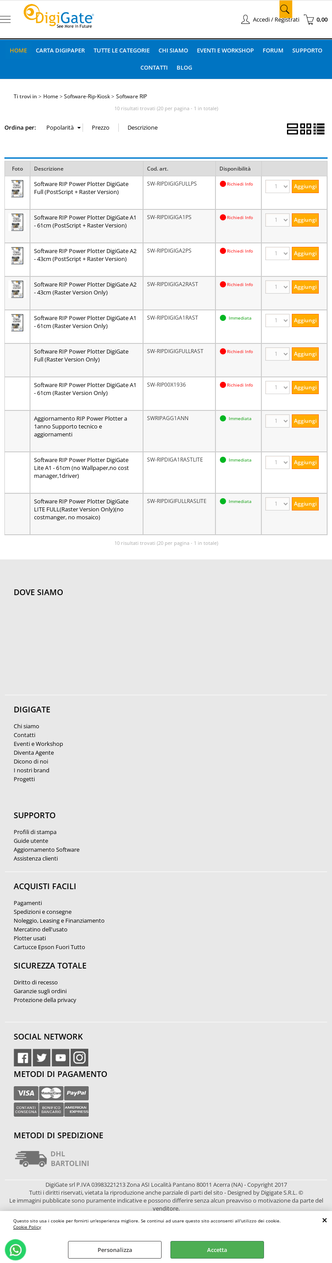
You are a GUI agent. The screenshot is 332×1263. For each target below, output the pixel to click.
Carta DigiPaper (60, 50)
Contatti (154, 67)
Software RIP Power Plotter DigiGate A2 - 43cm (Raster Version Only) (85, 288)
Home (18, 50)
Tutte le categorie (122, 50)
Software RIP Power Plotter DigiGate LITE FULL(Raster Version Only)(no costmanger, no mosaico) (81, 509)
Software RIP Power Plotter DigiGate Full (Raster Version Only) (81, 355)
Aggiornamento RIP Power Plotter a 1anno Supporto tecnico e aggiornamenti (80, 426)
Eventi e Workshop (225, 50)
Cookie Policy (27, 1227)
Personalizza (115, 1250)
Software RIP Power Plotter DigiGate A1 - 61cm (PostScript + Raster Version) (85, 221)
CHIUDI (325, 1219)
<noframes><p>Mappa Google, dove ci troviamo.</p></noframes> (80, 651)
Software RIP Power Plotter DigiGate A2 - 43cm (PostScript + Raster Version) (85, 255)
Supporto (307, 50)
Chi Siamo (173, 50)
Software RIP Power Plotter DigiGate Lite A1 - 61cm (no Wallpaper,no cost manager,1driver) (81, 468)
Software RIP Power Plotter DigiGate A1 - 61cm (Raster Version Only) (85, 322)
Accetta (217, 1250)
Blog (184, 67)
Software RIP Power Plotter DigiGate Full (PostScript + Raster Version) (81, 188)
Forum (273, 50)
